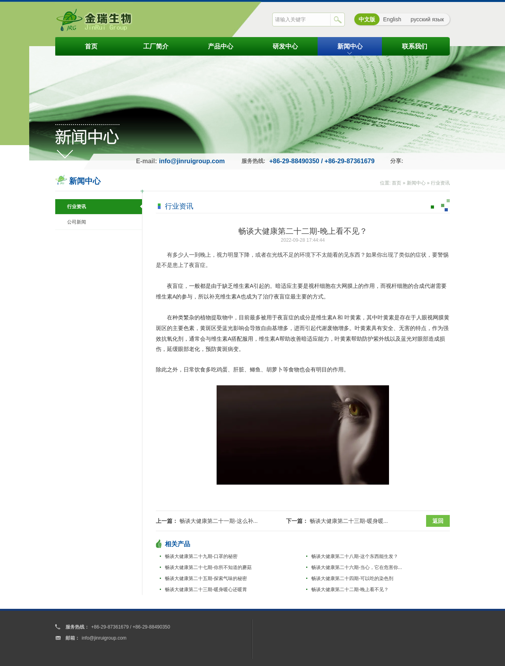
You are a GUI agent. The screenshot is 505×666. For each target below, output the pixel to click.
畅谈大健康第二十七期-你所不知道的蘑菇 (208, 567)
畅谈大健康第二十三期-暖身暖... (349, 521)
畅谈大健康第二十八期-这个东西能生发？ (354, 556)
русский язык (427, 19)
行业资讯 (440, 183)
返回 (437, 521)
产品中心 (220, 46)
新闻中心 (350, 46)
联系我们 (414, 46)
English (392, 19)
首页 (91, 46)
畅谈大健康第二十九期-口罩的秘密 (201, 556)
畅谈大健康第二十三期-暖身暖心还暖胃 (206, 589)
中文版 (367, 19)
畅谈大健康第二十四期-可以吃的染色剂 (352, 578)
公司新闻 (76, 222)
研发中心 (285, 46)
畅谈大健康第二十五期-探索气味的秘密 (206, 578)
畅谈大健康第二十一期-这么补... (219, 521)
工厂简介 (155, 46)
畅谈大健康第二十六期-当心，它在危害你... (356, 567)
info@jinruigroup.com (192, 161)
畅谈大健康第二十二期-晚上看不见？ (350, 589)
